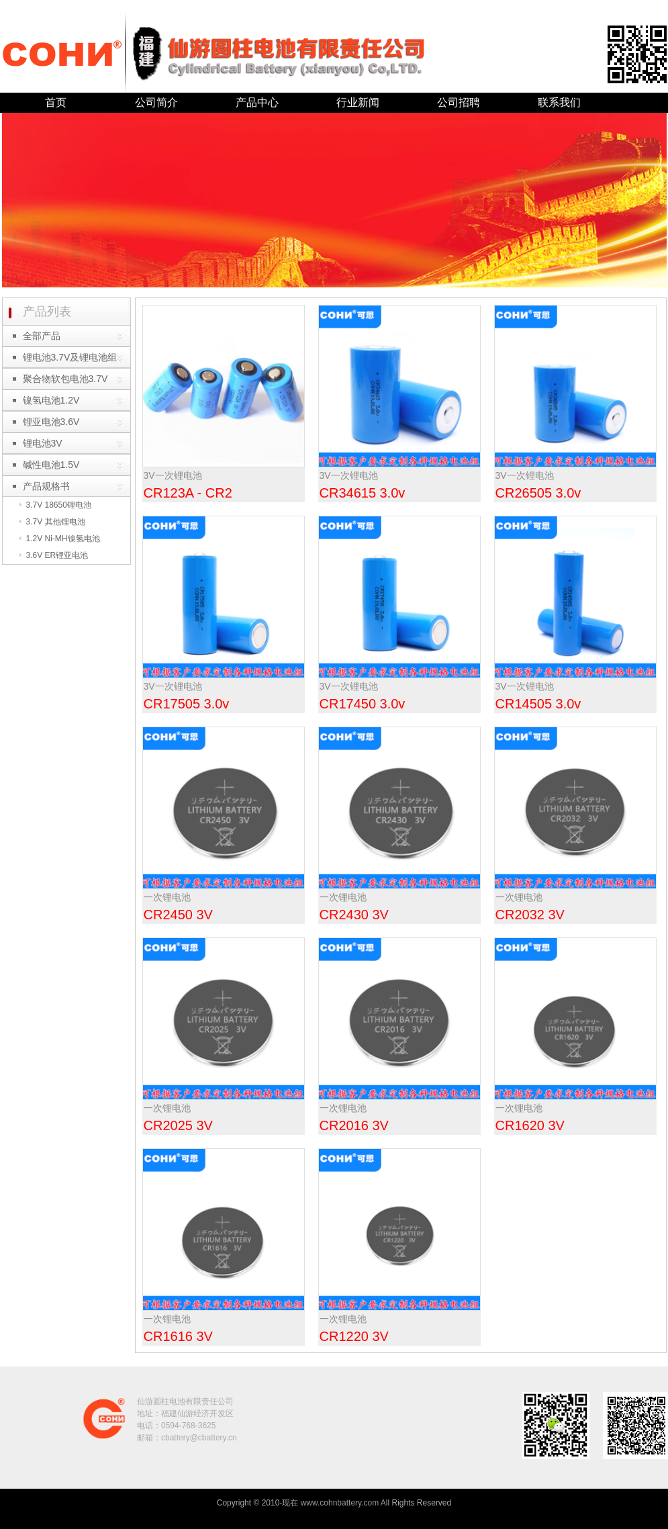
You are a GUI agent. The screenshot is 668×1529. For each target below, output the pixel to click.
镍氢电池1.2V (51, 400)
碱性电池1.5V (51, 464)
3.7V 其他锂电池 (55, 521)
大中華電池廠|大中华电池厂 (322, 1456)
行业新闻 (357, 102)
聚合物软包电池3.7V (65, 378)
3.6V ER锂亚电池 (57, 555)
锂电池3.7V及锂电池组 (70, 357)
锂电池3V (42, 443)
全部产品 (41, 335)
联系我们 (559, 102)
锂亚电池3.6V (51, 421)
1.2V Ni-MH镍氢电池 (63, 538)
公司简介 (156, 102)
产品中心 (257, 102)
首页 (55, 102)
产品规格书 (46, 486)
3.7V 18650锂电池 (58, 505)
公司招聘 (458, 102)
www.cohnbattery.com (340, 1503)
